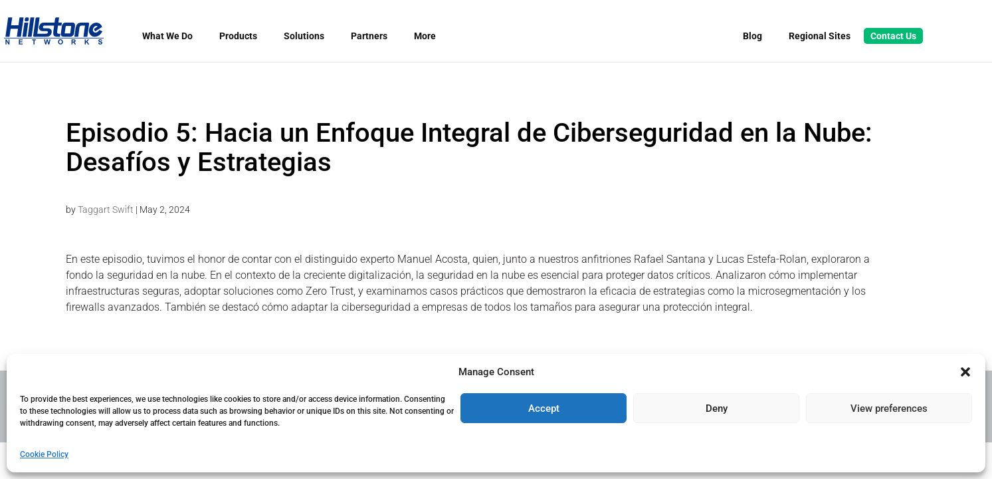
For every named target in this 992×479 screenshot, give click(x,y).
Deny (717, 408)
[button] (965, 372)
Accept (543, 408)
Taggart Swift (106, 209)
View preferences (889, 408)
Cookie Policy (44, 454)
